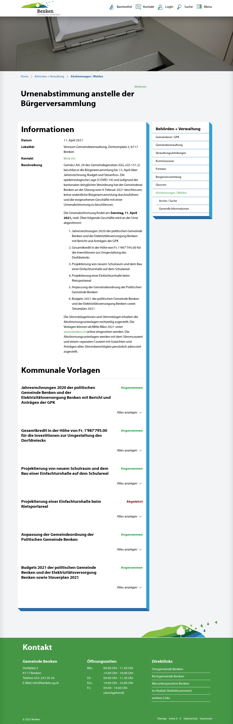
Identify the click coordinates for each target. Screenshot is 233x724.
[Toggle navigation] (203, 7)
